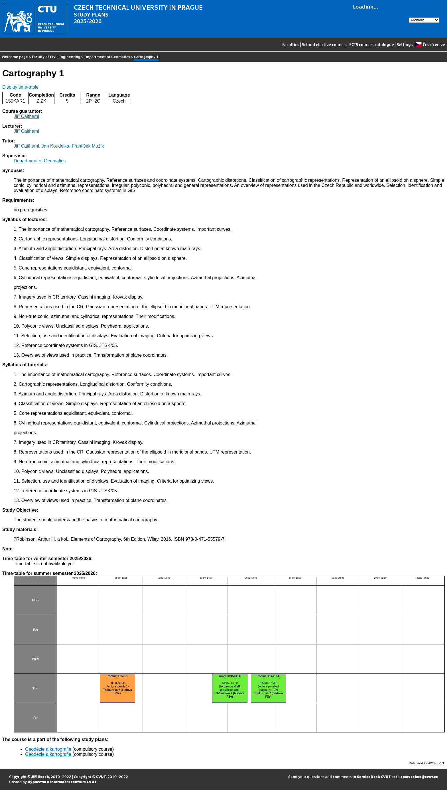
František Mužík (88, 146)
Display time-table (20, 87)
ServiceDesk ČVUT (374, 776)
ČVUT (101, 776)
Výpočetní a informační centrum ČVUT (62, 781)
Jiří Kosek (40, 776)
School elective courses (324, 44)
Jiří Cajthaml (26, 116)
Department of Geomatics (107, 56)
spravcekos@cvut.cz (419, 776)
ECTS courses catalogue (371, 44)
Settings (405, 44)
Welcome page (15, 56)
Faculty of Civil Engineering (56, 56)
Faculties (290, 44)
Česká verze (430, 44)
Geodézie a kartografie (48, 749)
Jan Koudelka (55, 146)
